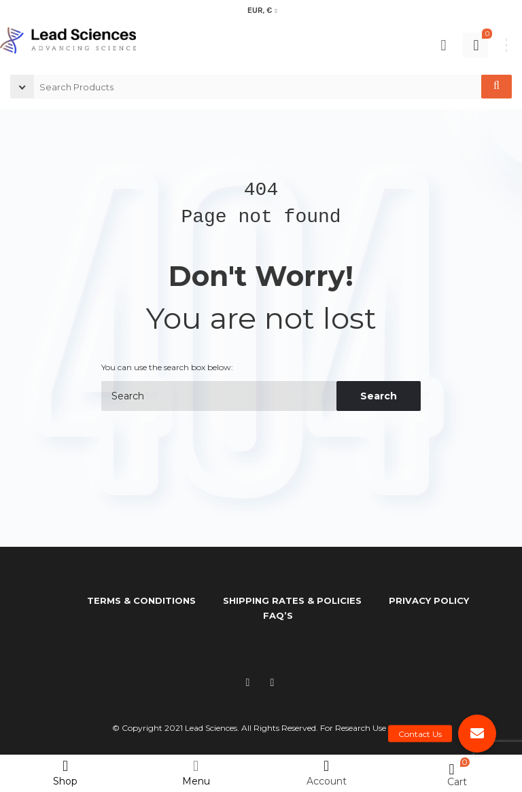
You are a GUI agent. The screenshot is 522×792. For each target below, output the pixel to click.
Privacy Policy (429, 600)
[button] (477, 734)
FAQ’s (278, 615)
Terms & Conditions (141, 600)
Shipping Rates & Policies (292, 600)
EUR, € (260, 10)
